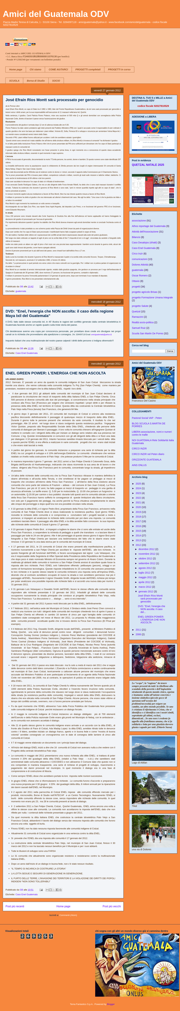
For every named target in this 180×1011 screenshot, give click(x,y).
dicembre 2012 (146, 549)
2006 (139, 634)
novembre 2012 (147, 553)
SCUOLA (14, 80)
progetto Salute (140, 306)
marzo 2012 (145, 586)
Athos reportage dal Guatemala (149, 226)
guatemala (21, 291)
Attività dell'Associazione (145, 231)
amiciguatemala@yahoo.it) (101, 335)
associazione (139, 220)
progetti (136, 286)
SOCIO (56, 80)
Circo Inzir (137, 253)
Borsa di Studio (36, 80)
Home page (15, 69)
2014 (139, 535)
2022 (139, 497)
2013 (139, 540)
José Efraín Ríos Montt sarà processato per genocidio (54, 100)
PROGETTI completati (88, 69)
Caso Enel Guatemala (27, 353)
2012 (139, 545)
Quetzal (136, 311)
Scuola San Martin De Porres (147, 333)
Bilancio (136, 237)
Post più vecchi (112, 906)
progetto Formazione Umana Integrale (152, 297)
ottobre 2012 (145, 558)
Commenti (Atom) (68, 915)
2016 (139, 526)
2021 (139, 502)
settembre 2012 (147, 563)
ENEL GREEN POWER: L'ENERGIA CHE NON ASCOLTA (56, 373)
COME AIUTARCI (58, 69)
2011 (139, 629)
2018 (139, 516)
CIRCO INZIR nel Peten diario (148, 454)
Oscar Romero (140, 275)
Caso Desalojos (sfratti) (144, 242)
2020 (139, 507)
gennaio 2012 (146, 591)
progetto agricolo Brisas (144, 292)
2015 (139, 530)
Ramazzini (137, 316)
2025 (139, 483)
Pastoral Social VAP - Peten (147, 418)
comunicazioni (139, 259)
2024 (139, 488)
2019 (139, 512)
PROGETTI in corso (119, 69)
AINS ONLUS (139, 465)
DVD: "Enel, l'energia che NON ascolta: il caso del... (151, 609)
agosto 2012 (145, 568)
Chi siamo (35, 69)
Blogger (111, 1004)
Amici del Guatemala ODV (56, 14)
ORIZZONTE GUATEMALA (146, 459)
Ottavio (136, 281)
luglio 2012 (144, 572)
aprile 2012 (144, 582)
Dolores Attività (140, 264)
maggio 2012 (145, 577)
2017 (139, 521)
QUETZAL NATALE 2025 (148, 164)
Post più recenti (15, 906)
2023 (139, 493)
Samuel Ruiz (139, 328)
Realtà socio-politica (143, 322)
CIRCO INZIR (139, 448)
